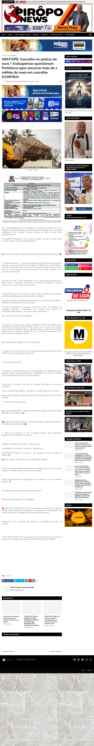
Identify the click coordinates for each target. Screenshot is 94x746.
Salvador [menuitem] (36, 34)
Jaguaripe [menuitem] (44, 34)
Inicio (83, 670)
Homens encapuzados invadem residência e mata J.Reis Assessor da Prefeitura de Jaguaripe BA (83, 445)
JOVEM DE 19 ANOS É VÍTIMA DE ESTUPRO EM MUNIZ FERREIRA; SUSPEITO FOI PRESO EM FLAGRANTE (83, 495)
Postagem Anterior (8, 651)
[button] (88, 2)
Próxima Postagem (55, 651)
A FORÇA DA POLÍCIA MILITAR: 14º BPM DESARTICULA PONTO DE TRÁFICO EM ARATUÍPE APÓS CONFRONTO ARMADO (31, 621)
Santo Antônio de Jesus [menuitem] (22, 34)
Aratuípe (13, 55)
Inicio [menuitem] (3, 34)
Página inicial (6, 55)
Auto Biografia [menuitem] (69, 34)
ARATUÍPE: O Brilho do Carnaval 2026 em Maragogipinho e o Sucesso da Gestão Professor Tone (52, 620)
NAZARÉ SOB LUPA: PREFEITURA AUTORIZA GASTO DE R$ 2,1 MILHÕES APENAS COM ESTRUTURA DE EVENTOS (83, 483)
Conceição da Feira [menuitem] (56, 34)
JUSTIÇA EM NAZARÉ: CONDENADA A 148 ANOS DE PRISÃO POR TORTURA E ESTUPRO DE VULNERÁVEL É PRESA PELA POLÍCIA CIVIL (83, 457)
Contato (89, 670)
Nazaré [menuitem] (10, 34)
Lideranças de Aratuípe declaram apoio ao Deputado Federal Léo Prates (11, 619)
